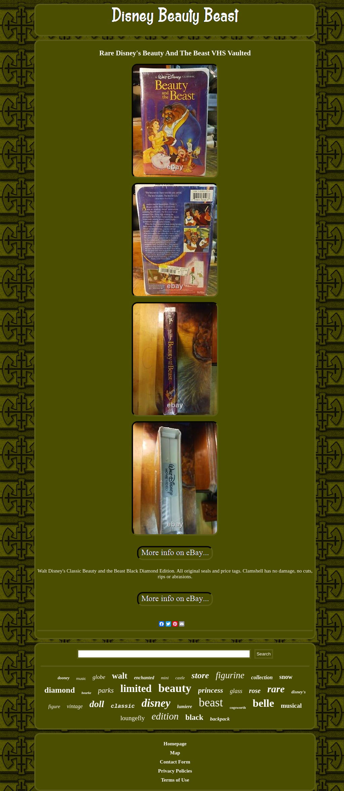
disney (155, 703)
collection (262, 677)
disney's (298, 691)
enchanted (144, 677)
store (200, 675)
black (194, 717)
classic (123, 706)
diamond (59, 690)
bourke (86, 693)
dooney (63, 678)
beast (211, 702)
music (81, 679)
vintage (75, 706)
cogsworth (238, 707)
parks (106, 690)
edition (165, 716)
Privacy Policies (175, 771)
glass (236, 691)
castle (180, 678)
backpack (219, 719)
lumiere (184, 706)
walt (119, 675)
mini (165, 677)
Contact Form (175, 761)
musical (291, 705)
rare (276, 688)
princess (210, 690)
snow (286, 677)
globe (98, 677)
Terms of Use (175, 780)
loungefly (132, 718)
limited (136, 688)
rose (254, 690)
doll (96, 704)
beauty (174, 688)
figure (54, 706)
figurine (230, 675)
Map (175, 752)
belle (263, 703)
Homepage (175, 743)
